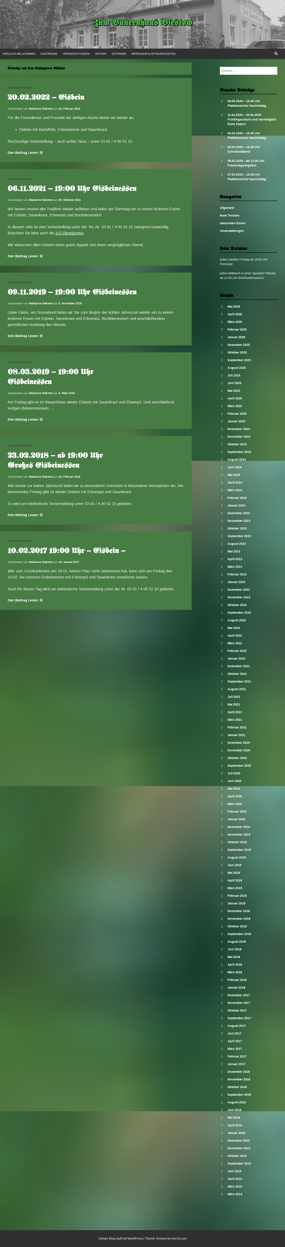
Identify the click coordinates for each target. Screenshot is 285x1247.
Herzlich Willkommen (19, 53)
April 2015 (235, 1178)
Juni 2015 (234, 1171)
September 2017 (239, 1018)
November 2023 (239, 520)
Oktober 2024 (237, 444)
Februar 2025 (237, 413)
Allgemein (227, 207)
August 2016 (237, 1102)
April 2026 (235, 314)
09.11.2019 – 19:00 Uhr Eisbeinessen (72, 292)
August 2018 (237, 941)
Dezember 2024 (239, 429)
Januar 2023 (236, 582)
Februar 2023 (237, 574)
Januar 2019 (236, 903)
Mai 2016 (234, 1117)
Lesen (26, 153)
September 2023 (239, 536)
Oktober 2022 (237, 605)
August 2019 (237, 857)
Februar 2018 (237, 979)
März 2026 (235, 321)
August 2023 (237, 543)
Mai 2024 (234, 474)
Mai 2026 (234, 306)
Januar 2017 (236, 1064)
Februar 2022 (237, 650)
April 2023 (235, 559)
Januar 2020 (236, 819)
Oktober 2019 (237, 842)
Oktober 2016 (237, 1087)
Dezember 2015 (239, 1140)
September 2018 (239, 934)
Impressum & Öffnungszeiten (153, 53)
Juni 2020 (234, 781)
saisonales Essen (20, 87)
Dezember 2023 (239, 513)
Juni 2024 (234, 467)
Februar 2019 (237, 895)
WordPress (135, 1238)
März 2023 (235, 566)
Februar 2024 (237, 497)
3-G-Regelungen (69, 233)
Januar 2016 (236, 1133)
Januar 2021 (236, 735)
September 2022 (239, 612)
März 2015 (235, 1186)
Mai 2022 (234, 628)
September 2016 (239, 1094)
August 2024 (237, 459)
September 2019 (239, 849)
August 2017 (237, 1025)
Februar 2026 (237, 329)
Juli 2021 (234, 696)
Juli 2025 (234, 375)
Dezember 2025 (239, 344)
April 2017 (235, 1041)
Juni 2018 (234, 949)
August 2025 (237, 367)
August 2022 (237, 620)
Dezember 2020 (239, 742)
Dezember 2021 (239, 666)
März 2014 (235, 1194)
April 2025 (235, 398)
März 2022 (235, 643)
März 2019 (235, 888)
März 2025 (235, 406)
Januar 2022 (236, 658)
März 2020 (235, 804)
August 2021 (237, 689)
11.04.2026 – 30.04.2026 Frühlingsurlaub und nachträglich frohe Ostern (252, 119)
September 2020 (239, 765)
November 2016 (239, 1079)
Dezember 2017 (239, 995)
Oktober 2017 (237, 1010)
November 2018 (239, 918)
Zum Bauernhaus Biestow (142, 23)
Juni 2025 (234, 383)
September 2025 (239, 360)
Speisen (100, 53)
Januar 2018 (236, 987)
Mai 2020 (234, 788)
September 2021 (239, 681)
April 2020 (235, 796)
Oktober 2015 (237, 1155)
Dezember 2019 (239, 826)
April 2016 (235, 1125)
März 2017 (235, 1048)
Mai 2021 (234, 704)
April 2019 (235, 880)
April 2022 (235, 635)
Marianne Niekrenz (41, 108)
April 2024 (235, 482)
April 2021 (235, 712)
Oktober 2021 (237, 673)
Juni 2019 (234, 865)
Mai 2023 (234, 551)
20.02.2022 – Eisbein (46, 98)
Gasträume (49, 53)
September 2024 (239, 452)
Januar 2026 (236, 337)
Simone (161, 1238)
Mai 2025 (234, 390)
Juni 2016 (234, 1110)
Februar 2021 (237, 727)
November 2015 (239, 1148)
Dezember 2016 (239, 1071)
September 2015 (239, 1163)
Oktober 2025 (237, 352)
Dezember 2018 (239, 911)
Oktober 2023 (237, 528)
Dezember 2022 (239, 589)
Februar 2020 (237, 811)
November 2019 (239, 834)
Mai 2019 (234, 872)
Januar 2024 (236, 505)
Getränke (119, 53)
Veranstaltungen (76, 53)
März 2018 (235, 972)
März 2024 (235, 490)
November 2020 (239, 750)
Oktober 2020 (237, 758)
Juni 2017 (234, 1033)
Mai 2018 (234, 957)
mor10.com (178, 1238)
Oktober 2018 (237, 926)
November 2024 (239, 436)
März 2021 (235, 719)
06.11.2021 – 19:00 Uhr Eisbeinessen (72, 189)
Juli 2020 (234, 773)
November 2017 (239, 1002)
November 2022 (239, 597)
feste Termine (229, 215)
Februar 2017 (237, 1056)
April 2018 (235, 964)
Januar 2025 (236, 421)
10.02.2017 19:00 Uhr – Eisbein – (66, 551)
